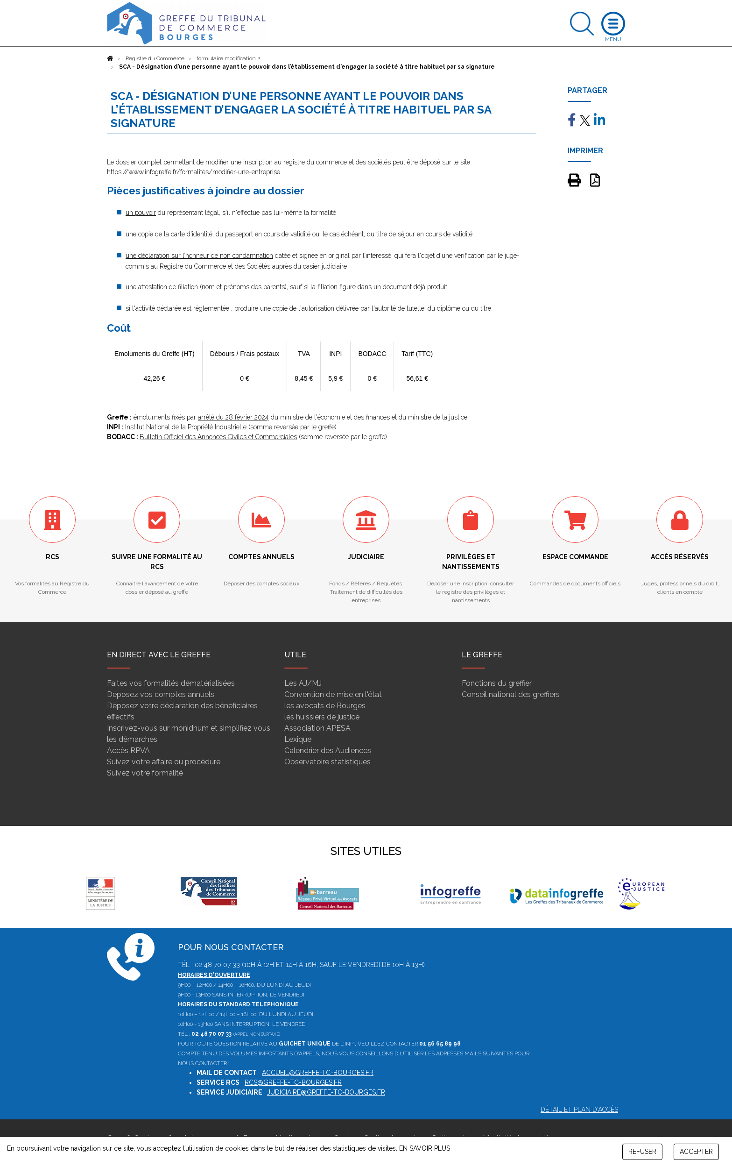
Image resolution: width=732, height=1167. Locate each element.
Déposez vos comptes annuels (160, 694)
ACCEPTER (696, 1151)
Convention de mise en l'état (333, 694)
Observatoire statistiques (327, 761)
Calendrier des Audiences (327, 750)
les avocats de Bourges (325, 705)
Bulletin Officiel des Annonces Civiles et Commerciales (218, 437)
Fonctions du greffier (497, 683)
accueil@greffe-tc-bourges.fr (317, 1072)
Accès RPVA (128, 750)
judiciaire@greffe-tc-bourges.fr (326, 1092)
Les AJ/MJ (303, 683)
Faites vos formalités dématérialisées (171, 683)
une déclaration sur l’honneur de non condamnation (199, 255)
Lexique (297, 739)
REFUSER (642, 1151)
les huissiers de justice (321, 716)
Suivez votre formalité (145, 773)
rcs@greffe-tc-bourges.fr (293, 1082)
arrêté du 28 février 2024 (233, 417)
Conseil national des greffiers (511, 694)
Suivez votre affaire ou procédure (163, 761)
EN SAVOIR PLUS (424, 1148)
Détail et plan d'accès (579, 1109)
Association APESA (317, 728)
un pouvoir (141, 212)
